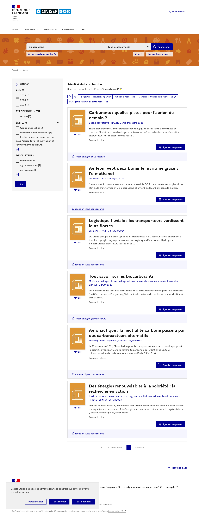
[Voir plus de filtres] (17, 149)
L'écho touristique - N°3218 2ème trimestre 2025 (116, 122)
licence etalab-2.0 (115, 511)
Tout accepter (83, 501)
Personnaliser (35, 501)
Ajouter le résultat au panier (97, 96)
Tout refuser (59, 501)
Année (20, 90)
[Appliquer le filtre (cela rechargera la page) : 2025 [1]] (24, 95)
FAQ (84, 29)
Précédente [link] (116, 447)
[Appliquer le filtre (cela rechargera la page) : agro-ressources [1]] (30, 165)
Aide (137, 54)
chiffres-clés (27, 170)
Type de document (28, 111)
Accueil (15, 29)
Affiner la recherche (125, 96)
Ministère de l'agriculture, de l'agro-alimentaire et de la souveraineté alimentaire (133, 281)
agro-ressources (29, 165)
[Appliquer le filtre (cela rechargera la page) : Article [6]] (25, 116)
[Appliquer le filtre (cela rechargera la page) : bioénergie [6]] (28, 160)
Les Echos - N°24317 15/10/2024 (106, 178)
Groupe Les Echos (30, 128)
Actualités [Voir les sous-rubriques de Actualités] (49, 29)
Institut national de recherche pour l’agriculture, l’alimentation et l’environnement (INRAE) (35, 140)
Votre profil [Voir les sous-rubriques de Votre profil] (29, 29)
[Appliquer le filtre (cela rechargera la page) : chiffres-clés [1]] (28, 170)
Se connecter (178, 11)
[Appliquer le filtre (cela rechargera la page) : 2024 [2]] (24, 100)
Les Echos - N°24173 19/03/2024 (106, 230)
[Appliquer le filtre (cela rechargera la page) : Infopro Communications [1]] (36, 132)
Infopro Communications (34, 132)
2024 (23, 100)
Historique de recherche (40, 54)
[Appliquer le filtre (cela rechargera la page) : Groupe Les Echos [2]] (32, 128)
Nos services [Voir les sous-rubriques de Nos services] (68, 29)
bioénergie (26, 160)
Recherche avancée (158, 54)
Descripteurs (25, 155)
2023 (23, 104)
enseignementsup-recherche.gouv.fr (142, 487)
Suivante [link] (139, 447)
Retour (25, 70)
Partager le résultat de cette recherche (88, 101)
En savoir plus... (97, 140)
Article (24, 116)
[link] (101, 447)
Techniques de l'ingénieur (103, 340)
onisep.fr (170, 487)
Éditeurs (21, 122)
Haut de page (179, 467)
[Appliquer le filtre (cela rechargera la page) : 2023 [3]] (25, 105)
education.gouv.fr (108, 487)
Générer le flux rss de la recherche (156, 96)
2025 (23, 95)
